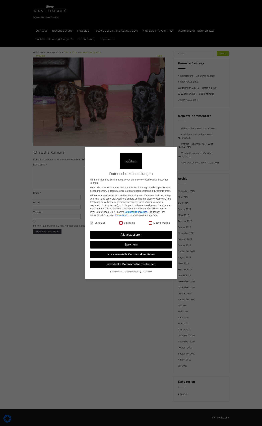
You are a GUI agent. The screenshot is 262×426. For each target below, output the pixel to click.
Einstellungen (122, 211)
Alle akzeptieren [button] (131, 230)
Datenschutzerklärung (135, 208)
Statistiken (127, 219)
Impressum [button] (147, 268)
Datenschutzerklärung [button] (132, 268)
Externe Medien (159, 219)
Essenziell (97, 219)
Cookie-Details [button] (116, 268)
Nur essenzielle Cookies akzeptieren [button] (131, 250)
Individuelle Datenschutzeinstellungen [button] (131, 260)
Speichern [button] (131, 240)
